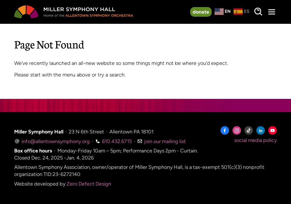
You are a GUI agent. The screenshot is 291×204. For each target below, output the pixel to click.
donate (201, 12)
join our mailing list (161, 141)
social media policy (255, 140)
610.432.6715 (113, 141)
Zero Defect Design (88, 184)
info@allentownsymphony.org (52, 141)
